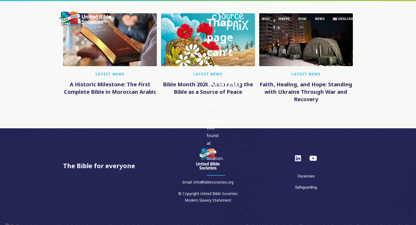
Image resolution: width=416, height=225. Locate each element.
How (302, 18)
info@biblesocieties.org (213, 182)
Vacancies (305, 176)
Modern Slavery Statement (208, 200)
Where (284, 18)
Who (266, 18)
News (319, 18)
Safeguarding (306, 187)
